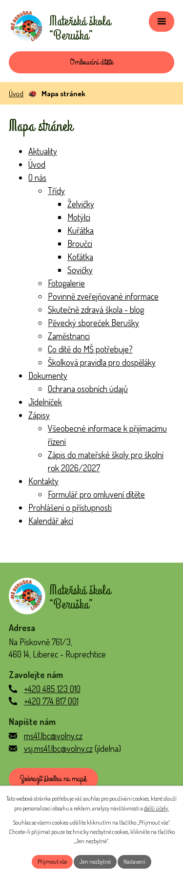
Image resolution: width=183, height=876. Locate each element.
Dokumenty (47, 375)
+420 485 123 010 (52, 688)
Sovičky (80, 269)
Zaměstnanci (69, 335)
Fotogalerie (66, 283)
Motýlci (78, 217)
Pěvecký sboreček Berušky (93, 322)
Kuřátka (80, 230)
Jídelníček (45, 401)
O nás (37, 177)
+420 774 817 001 (51, 701)
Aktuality (42, 151)
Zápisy (39, 415)
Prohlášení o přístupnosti (70, 507)
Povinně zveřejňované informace (103, 296)
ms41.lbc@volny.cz (53, 735)
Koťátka (80, 256)
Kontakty (43, 481)
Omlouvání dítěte (91, 62)
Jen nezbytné (95, 861)
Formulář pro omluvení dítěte (96, 494)
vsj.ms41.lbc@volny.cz (58, 748)
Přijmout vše (52, 861)
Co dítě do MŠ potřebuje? (90, 349)
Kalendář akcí (50, 520)
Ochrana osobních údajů (88, 388)
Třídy (56, 190)
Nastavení (134, 861)
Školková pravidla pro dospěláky (102, 362)
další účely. (156, 808)
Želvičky (80, 203)
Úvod (16, 93)
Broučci (79, 243)
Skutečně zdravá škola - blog (96, 309)
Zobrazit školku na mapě (53, 779)
